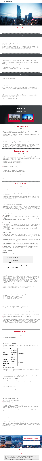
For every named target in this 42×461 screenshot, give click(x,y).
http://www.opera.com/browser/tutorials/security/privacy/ (14, 297)
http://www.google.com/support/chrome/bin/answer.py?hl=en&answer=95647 (16, 294)
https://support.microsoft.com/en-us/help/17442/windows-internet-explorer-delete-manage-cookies (19, 295)
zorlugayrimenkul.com (12, 322)
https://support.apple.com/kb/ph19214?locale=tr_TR (13, 298)
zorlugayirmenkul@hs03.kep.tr (33, 320)
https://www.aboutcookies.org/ (31, 280)
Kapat (5, 458)
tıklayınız (20, 283)
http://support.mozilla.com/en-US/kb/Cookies (13, 296)
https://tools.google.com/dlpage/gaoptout (12, 293)
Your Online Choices (26, 286)
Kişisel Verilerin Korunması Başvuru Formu (7, 431)
